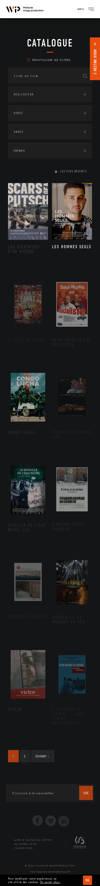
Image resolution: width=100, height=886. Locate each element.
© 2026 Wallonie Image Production (50, 865)
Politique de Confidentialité (50, 871)
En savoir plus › (50, 882)
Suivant (42, 756)
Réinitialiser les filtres (49, 60)
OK (87, 880)
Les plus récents (73, 171)
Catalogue (50, 43)
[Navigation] (91, 9)
